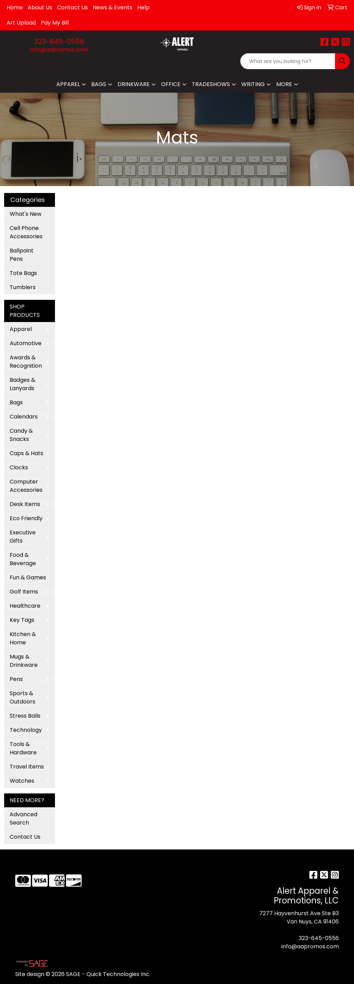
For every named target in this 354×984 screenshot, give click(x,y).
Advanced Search (23, 818)
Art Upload (21, 23)
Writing (253, 84)
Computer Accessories (26, 486)
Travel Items (27, 767)
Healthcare (25, 606)
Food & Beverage (23, 559)
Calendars (24, 417)
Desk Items (25, 504)
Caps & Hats (26, 453)
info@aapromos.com (59, 50)
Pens (16, 679)
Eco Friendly (26, 518)
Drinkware (134, 84)
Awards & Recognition (26, 361)
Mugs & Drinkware (24, 661)
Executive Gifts (23, 536)
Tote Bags (23, 273)
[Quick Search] (287, 61)
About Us (40, 7)
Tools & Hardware (23, 748)
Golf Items (24, 592)
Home (15, 7)
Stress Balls (25, 716)
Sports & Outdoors (22, 697)
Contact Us (72, 7)
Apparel (68, 84)
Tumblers (23, 287)
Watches (22, 781)
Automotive (25, 343)
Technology (26, 730)
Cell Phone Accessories (26, 232)
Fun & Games (28, 577)
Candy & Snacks (21, 435)
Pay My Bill (55, 23)
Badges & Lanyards (22, 384)
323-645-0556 (59, 41)
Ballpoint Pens (22, 255)
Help (143, 7)
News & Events (112, 7)
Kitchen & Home (23, 638)
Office (170, 84)
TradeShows (211, 84)
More (284, 84)
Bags (98, 84)
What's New (25, 214)
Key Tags (22, 620)
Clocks (19, 467)
